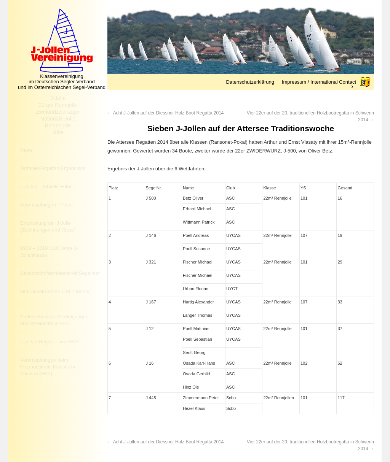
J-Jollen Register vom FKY (49, 342)
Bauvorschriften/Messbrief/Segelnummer (60, 273)
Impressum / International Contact (319, 82)
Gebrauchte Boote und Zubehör (55, 291)
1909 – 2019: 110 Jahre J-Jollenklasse (49, 251)
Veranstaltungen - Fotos (46, 205)
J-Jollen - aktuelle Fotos (46, 186)
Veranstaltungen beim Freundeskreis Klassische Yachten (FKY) (48, 366)
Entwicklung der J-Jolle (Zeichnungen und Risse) (47, 226)
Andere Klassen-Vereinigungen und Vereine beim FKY (54, 320)
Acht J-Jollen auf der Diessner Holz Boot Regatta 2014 (165, 113)
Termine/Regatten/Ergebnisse (52, 168)
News (26, 150)
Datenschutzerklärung (250, 82)
